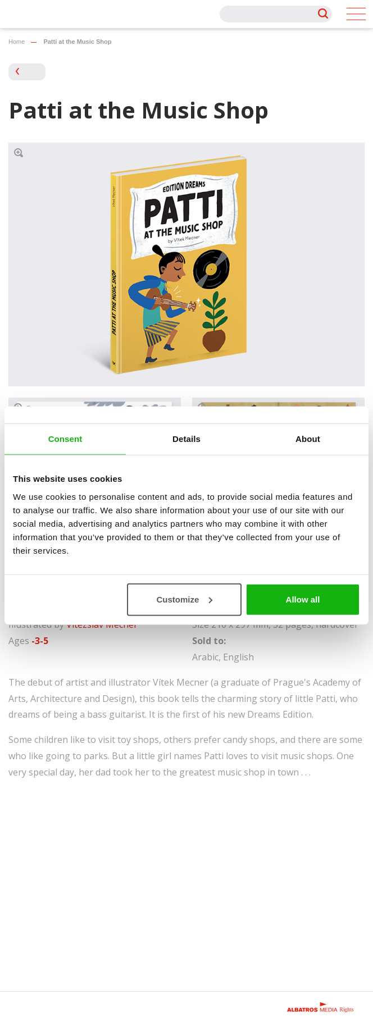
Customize (184, 599)
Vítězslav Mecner (102, 624)
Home (16, 41)
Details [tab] (186, 439)
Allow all (303, 599)
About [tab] (307, 439)
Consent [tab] (65, 439)
